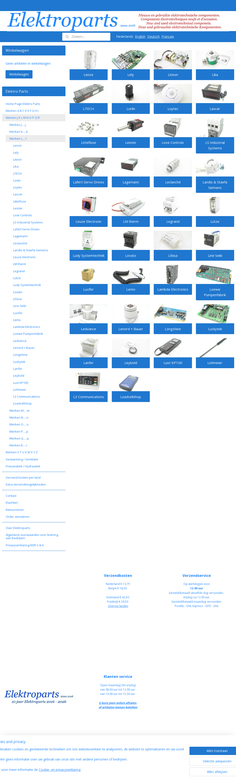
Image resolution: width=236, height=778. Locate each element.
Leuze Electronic (88, 221)
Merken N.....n (18, 417)
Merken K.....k (18, 132)
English (140, 36)
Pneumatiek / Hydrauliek (23, 466)
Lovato (130, 255)
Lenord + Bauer (130, 329)
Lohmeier (214, 363)
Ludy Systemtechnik (88, 255)
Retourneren (15, 510)
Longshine (173, 329)
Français (168, 36)
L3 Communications (88, 396)
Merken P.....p (18, 431)
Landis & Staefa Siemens (215, 185)
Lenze (88, 74)
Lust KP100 (172, 363)
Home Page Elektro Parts (23, 104)
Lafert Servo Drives (88, 182)
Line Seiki (215, 255)
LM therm (130, 221)
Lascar (215, 108)
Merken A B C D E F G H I (22, 111)
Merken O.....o (19, 424)
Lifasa (172, 255)
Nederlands (124, 36)
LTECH (88, 108)
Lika (215, 74)
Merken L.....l (18, 138)
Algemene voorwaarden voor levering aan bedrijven (32, 536)
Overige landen (118, 606)
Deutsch (153, 36)
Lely (130, 74)
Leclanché (172, 182)
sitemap (133, 769)
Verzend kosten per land (23, 477)
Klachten (12, 502)
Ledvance (88, 329)
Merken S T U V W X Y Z (22, 452)
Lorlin (130, 108)
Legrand (172, 221)
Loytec (172, 108)
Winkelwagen (19, 74)
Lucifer (88, 289)
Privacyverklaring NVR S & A (25, 545)
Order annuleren (18, 517)
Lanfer (88, 363)
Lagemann (130, 182)
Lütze (214, 221)
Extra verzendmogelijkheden (26, 484)
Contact (11, 496)
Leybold (130, 363)
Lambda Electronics (172, 289)
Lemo (130, 289)
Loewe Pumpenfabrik (215, 292)
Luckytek (215, 329)
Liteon (173, 74)
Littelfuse (88, 142)
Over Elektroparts (18, 528)
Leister (130, 142)
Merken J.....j (17, 125)
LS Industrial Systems (215, 145)
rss (142, 769)
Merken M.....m (19, 410)
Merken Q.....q (19, 438)
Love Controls (173, 142)
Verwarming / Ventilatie (22, 459)
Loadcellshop (130, 396)
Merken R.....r (18, 445)
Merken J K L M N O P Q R (23, 118)
